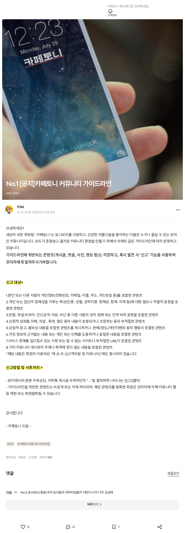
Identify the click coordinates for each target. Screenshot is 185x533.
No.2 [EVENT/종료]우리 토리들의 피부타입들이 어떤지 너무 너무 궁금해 (66, 492)
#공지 (10, 444)
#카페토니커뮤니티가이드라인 (34, 444)
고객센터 (112, 15)
